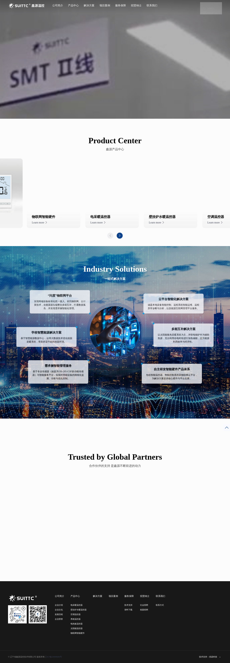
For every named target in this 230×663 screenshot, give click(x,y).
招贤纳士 (136, 5)
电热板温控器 (77, 624)
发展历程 (59, 614)
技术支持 (128, 605)
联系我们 (152, 5)
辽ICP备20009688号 (53, 657)
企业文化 (59, 610)
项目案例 (104, 5)
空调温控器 (76, 614)
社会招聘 (144, 605)
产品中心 (73, 5)
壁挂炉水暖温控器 (79, 610)
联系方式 (160, 605)
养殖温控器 (76, 619)
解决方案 (89, 5)
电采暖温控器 (77, 605)
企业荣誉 (59, 619)
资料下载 (128, 610)
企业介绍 (59, 605)
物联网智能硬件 (78, 633)
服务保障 (120, 5)
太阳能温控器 (77, 628)
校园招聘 (144, 610)
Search (213, 5)
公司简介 (57, 5)
